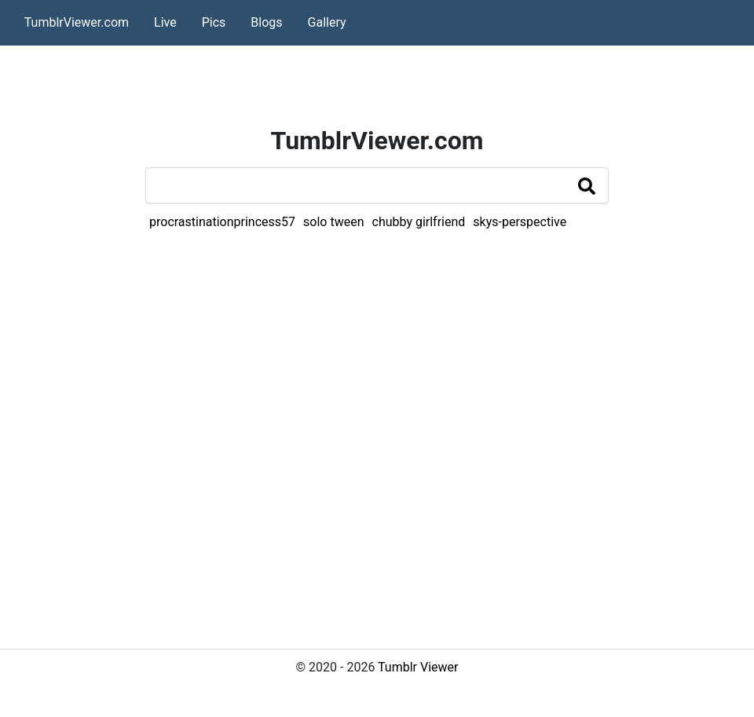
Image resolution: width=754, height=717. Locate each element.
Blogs (266, 22)
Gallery (327, 22)
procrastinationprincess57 (222, 221)
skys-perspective (519, 221)
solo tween (333, 221)
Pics (214, 22)
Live (165, 22)
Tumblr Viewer (418, 667)
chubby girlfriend (419, 221)
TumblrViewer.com (76, 22)
